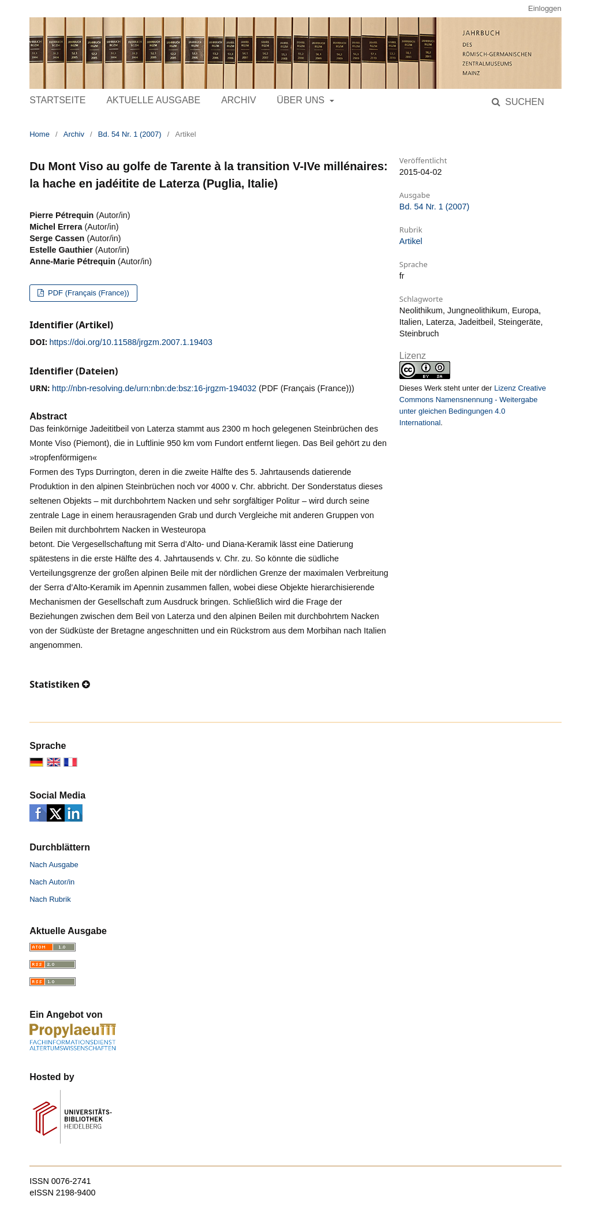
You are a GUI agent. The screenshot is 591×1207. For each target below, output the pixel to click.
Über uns (302, 100)
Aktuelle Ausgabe (153, 100)
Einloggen (545, 8)
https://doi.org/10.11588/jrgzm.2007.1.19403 (131, 342)
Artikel (410, 241)
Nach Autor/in (51, 882)
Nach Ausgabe (53, 864)
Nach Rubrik (50, 899)
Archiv (238, 100)
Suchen (523, 102)
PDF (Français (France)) (87, 292)
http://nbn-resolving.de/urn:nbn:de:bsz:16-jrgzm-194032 (154, 388)
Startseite (57, 100)
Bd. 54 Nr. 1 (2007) (130, 134)
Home (39, 134)
